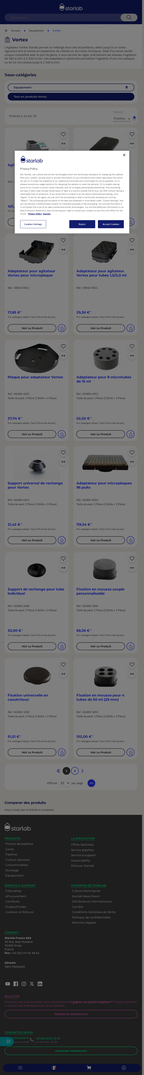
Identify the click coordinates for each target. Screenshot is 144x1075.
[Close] (124, 155)
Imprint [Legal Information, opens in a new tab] (46, 213)
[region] (72, 192)
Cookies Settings (33, 223)
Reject (82, 223)
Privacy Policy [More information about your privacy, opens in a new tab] (35, 213)
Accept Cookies (111, 223)
